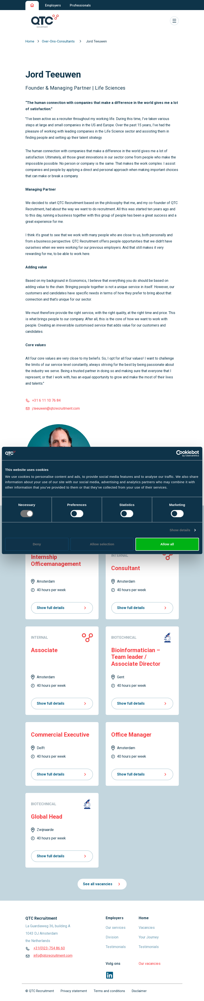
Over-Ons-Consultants (59, 41)
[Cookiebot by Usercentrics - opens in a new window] (179, 453)
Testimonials (116, 947)
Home (30, 41)
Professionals (80, 5)
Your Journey (149, 937)
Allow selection (102, 544)
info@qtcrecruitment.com (52, 955)
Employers (53, 5)
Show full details (62, 608)
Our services (116, 927)
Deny (37, 544)
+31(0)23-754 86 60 (49, 948)
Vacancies (147, 927)
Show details (180, 530)
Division (112, 937)
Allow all (167, 544)
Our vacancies (150, 963)
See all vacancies (102, 884)
